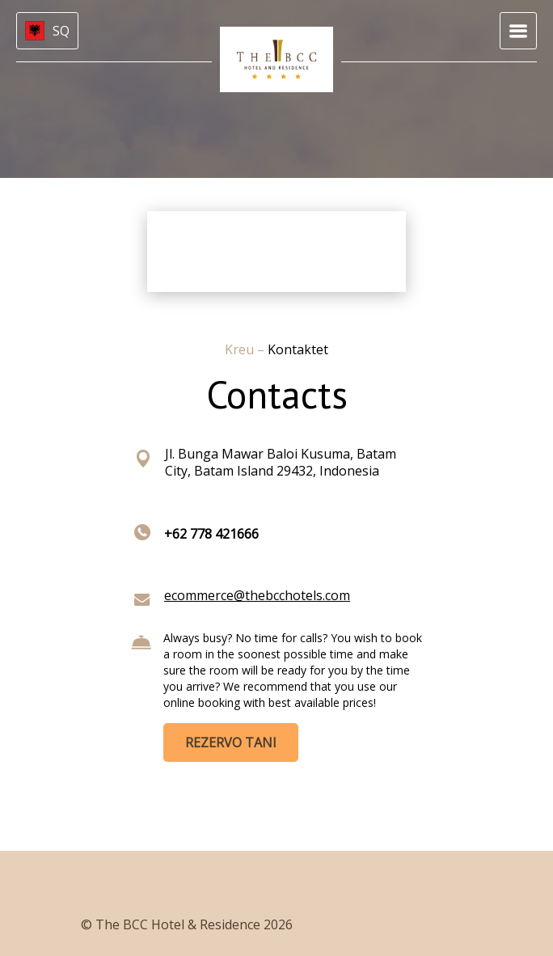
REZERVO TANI (230, 742)
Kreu (241, 349)
